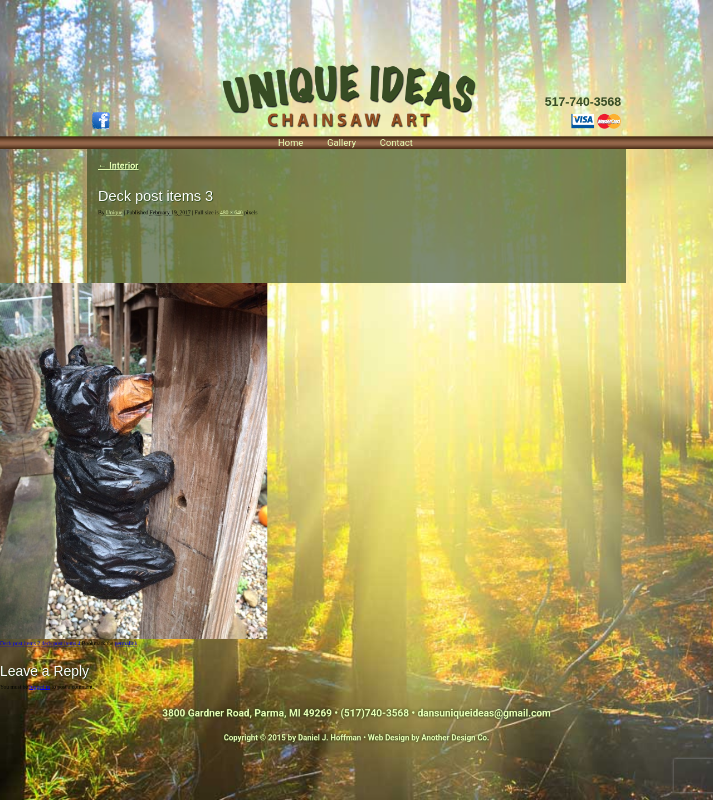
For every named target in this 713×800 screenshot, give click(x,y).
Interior (118, 165)
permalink (126, 643)
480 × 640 (231, 212)
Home (291, 142)
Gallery (341, 142)
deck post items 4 (60, 643)
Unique (114, 212)
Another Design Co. (456, 737)
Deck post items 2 (20, 643)
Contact (396, 142)
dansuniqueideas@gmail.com (484, 713)
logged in (40, 687)
